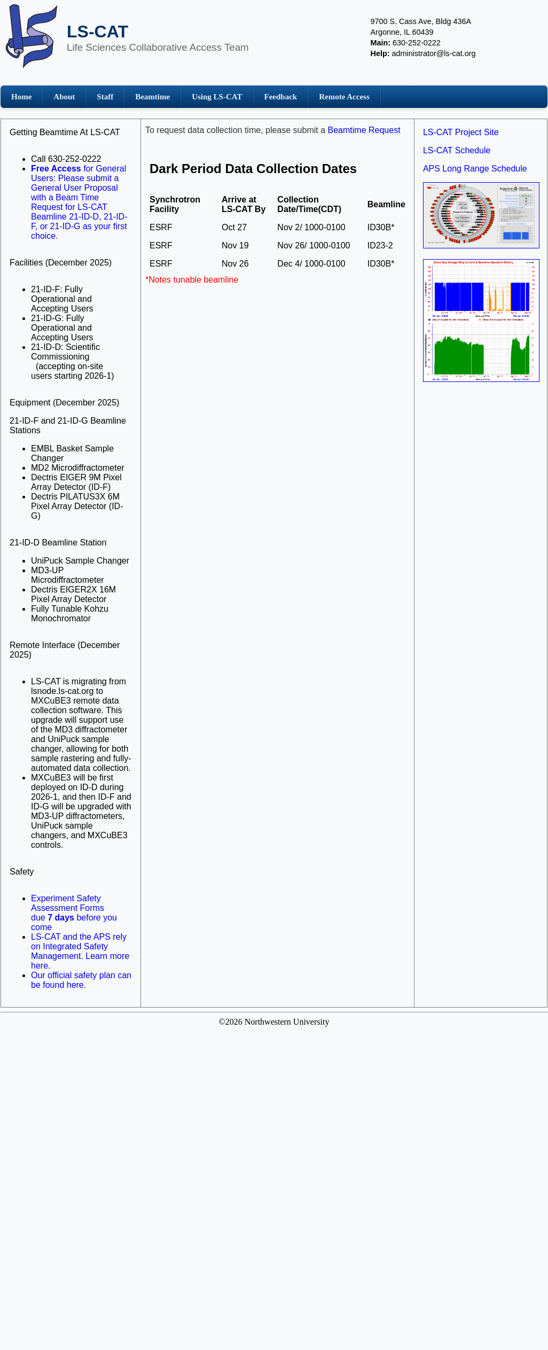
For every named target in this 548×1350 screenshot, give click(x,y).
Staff (105, 96)
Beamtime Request (364, 130)
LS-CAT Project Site (461, 132)
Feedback (281, 96)
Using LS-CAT (217, 96)
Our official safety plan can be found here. (81, 980)
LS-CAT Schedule (457, 150)
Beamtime (152, 96)
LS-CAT (97, 31)
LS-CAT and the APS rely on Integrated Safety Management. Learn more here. (80, 951)
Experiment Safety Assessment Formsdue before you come (74, 913)
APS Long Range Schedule (475, 168)
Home (21, 96)
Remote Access (344, 96)
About (64, 96)
